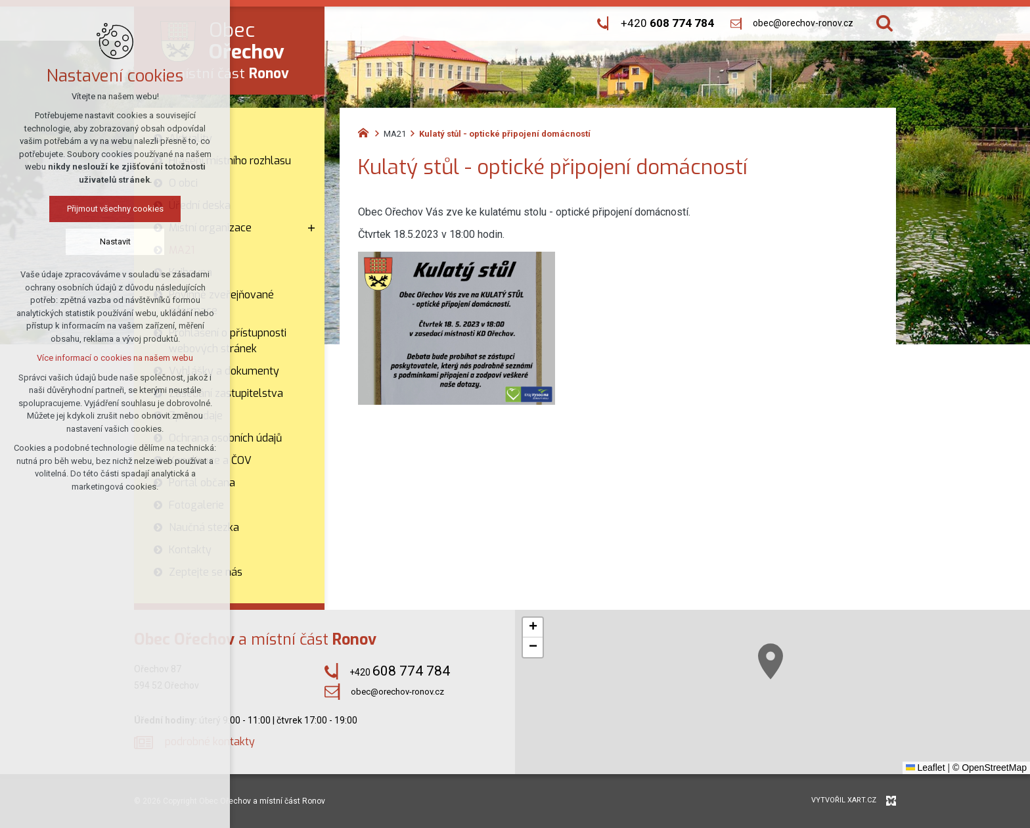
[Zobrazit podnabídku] (311, 228)
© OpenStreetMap (989, 767)
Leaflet (925, 767)
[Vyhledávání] (884, 23)
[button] (770, 661)
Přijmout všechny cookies (115, 209)
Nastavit (115, 241)
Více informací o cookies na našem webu (115, 358)
